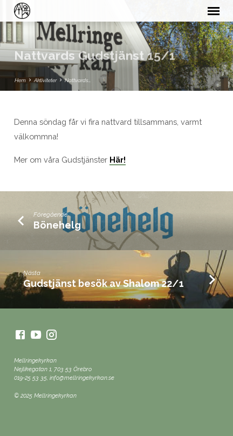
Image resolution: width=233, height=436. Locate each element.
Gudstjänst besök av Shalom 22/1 (103, 283)
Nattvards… (78, 80)
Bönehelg (57, 225)
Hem (20, 80)
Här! (117, 159)
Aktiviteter (45, 80)
